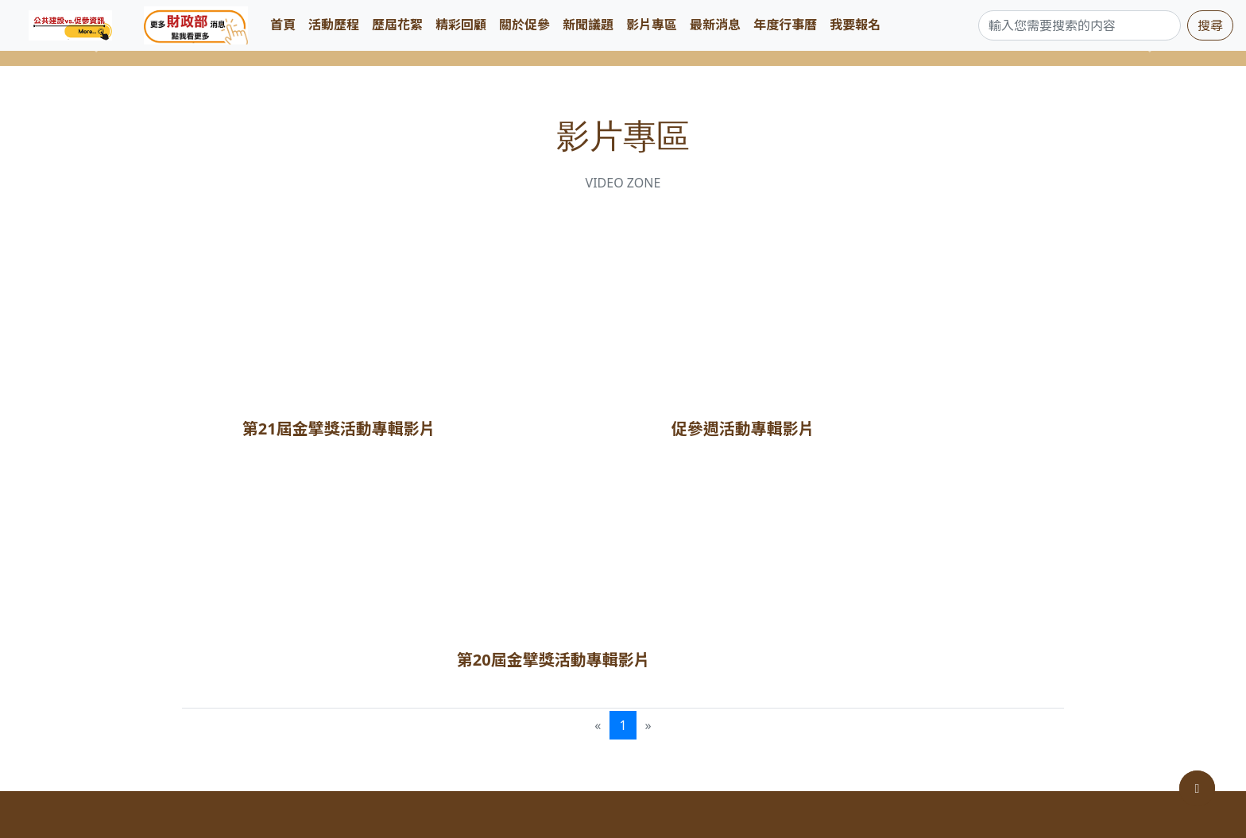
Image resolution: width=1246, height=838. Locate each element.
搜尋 (1210, 25)
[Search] (1079, 25)
